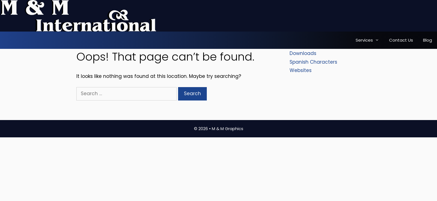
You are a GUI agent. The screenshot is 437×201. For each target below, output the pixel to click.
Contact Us (401, 40)
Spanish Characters (313, 62)
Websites (301, 70)
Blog (427, 40)
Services (370, 40)
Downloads (303, 53)
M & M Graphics (227, 128)
